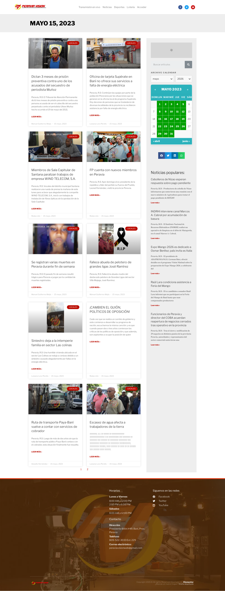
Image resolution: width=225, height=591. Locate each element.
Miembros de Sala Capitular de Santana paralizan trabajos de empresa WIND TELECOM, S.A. (53, 174)
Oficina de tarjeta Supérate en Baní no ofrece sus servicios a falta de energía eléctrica (111, 81)
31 (171, 133)
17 (171, 119)
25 (177, 126)
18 (177, 119)
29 (159, 133)
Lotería (131, 7)
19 (183, 119)
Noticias (107, 7)
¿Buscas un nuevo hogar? (174, 584)
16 (165, 119)
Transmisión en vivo (89, 7)
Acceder (141, 7)
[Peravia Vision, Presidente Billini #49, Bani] (68, 526)
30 (165, 133)
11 (177, 111)
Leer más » (36, 117)
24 (171, 126)
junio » (186, 141)
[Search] (188, 64)
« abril (156, 141)
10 (171, 111)
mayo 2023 (171, 89)
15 (159, 119)
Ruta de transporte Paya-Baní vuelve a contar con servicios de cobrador (54, 426)
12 (183, 111)
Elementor (188, 582)
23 (165, 126)
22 (159, 126)
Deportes (119, 7)
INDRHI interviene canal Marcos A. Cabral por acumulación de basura (170, 215)
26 (183, 126)
